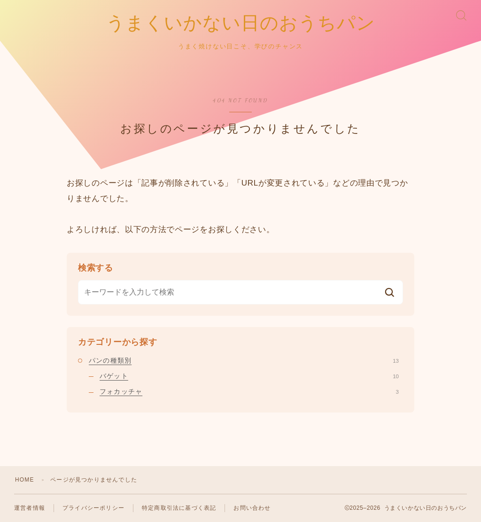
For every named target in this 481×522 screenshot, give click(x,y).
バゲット (249, 376)
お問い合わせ (252, 508)
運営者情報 (29, 508)
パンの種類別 (244, 360)
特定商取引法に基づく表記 (179, 508)
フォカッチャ (249, 392)
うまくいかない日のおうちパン (240, 24)
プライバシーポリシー (93, 508)
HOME (24, 479)
